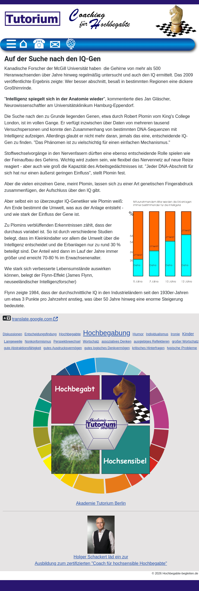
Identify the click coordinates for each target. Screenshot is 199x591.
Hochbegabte (70, 334)
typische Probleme (182, 348)
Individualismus (157, 334)
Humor (138, 334)
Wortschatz (91, 341)
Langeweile (13, 341)
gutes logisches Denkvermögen (106, 348)
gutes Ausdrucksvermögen (62, 348)
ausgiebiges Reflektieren (151, 341)
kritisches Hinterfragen (148, 348)
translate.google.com (35, 319)
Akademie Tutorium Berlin (101, 432)
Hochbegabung (106, 333)
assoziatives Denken (116, 341)
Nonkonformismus (38, 341)
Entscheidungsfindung (40, 334)
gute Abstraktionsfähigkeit (22, 348)
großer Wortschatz (185, 341)
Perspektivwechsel (66, 341)
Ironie (175, 334)
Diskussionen (12, 334)
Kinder (188, 334)
